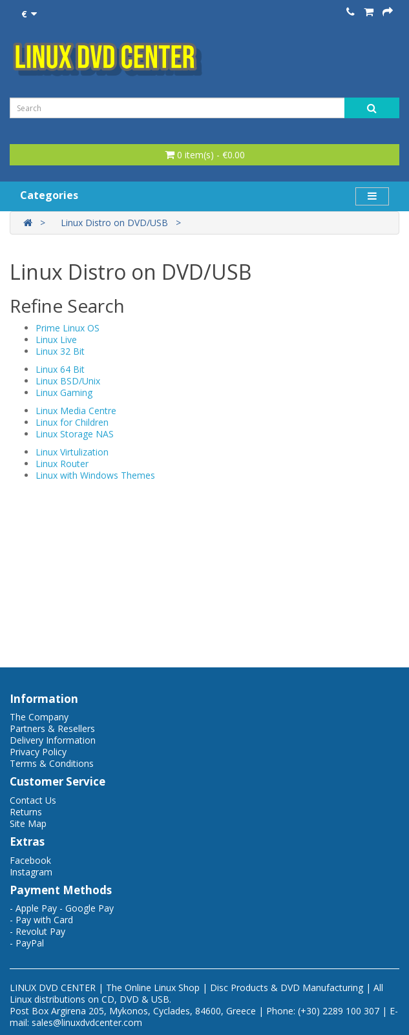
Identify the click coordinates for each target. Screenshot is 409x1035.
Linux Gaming (64, 392)
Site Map (28, 823)
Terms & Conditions (52, 763)
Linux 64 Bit (60, 369)
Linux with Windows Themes (95, 475)
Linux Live (56, 339)
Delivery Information (53, 740)
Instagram (31, 872)
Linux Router (62, 463)
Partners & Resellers (52, 728)
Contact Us (33, 800)
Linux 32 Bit (60, 351)
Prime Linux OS (68, 328)
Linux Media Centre (76, 410)
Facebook (30, 860)
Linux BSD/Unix (68, 381)
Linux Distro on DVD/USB (114, 222)
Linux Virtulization (72, 452)
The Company (39, 717)
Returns (26, 812)
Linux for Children (72, 422)
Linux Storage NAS (75, 434)
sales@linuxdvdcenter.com (87, 1022)
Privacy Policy (38, 752)
